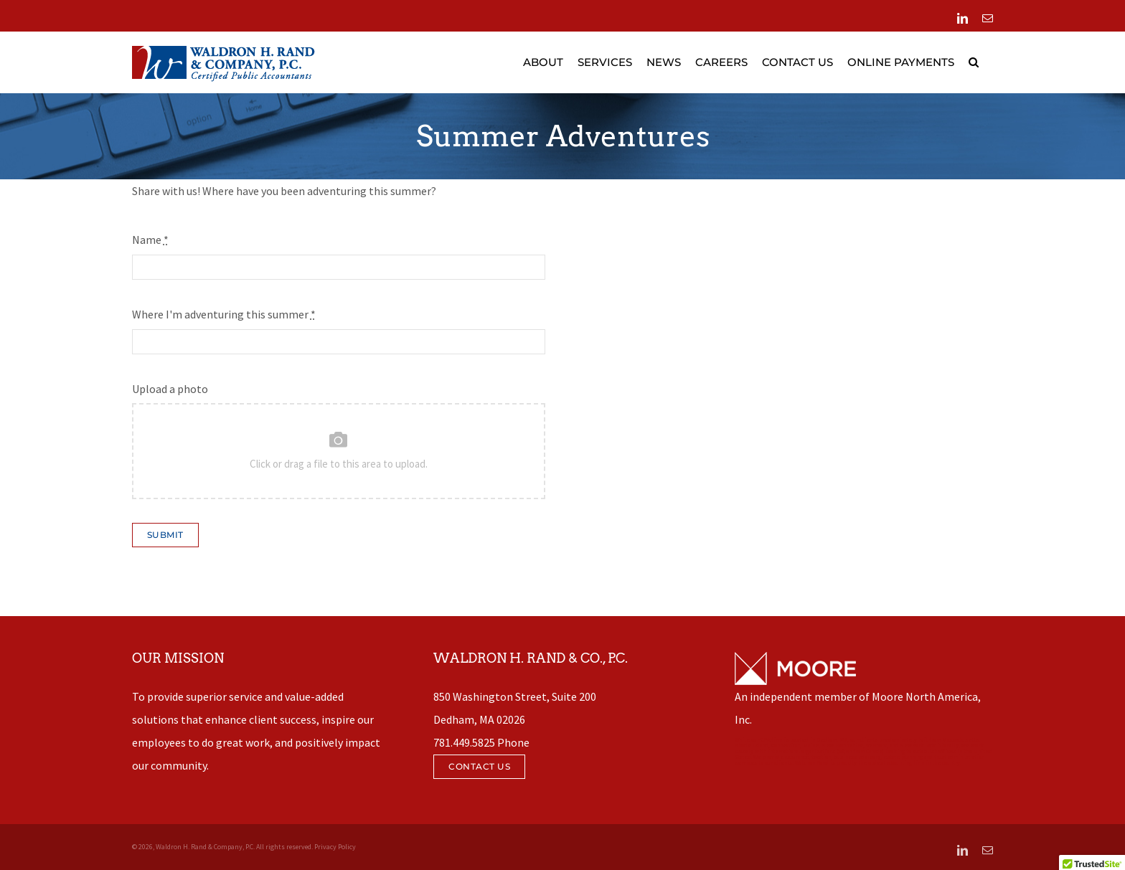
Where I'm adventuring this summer (224, 314)
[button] (974, 62)
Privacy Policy (335, 846)
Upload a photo (170, 389)
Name (150, 239)
